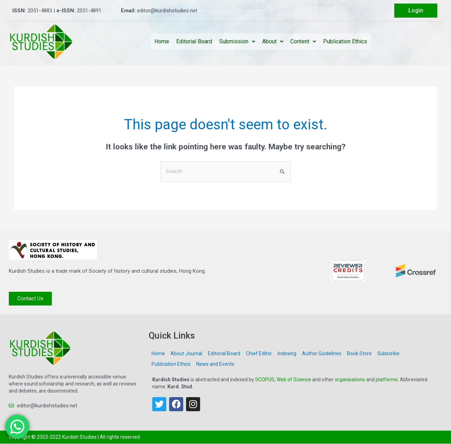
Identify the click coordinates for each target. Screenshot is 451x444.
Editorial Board (194, 41)
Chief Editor (259, 353)
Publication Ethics (345, 41)
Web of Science (294, 379)
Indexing (287, 353)
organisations (350, 379)
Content (303, 41)
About (272, 41)
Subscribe (388, 353)
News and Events (215, 364)
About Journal (186, 353)
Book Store (359, 353)
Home (161, 41)
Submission (237, 41)
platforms (387, 379)
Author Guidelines (321, 353)
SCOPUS (264, 379)
